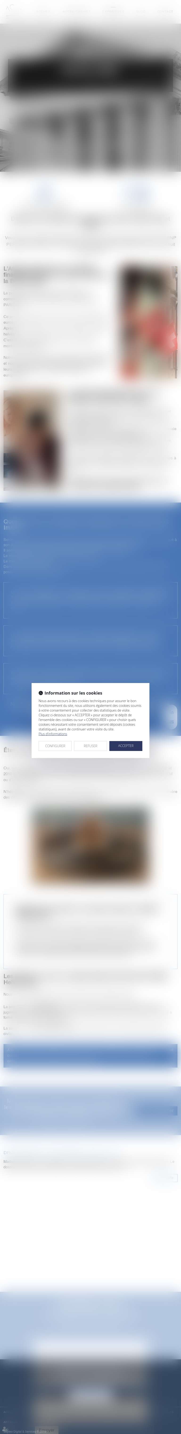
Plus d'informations (53, 734)
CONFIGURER (55, 746)
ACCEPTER (125, 745)
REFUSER (90, 746)
